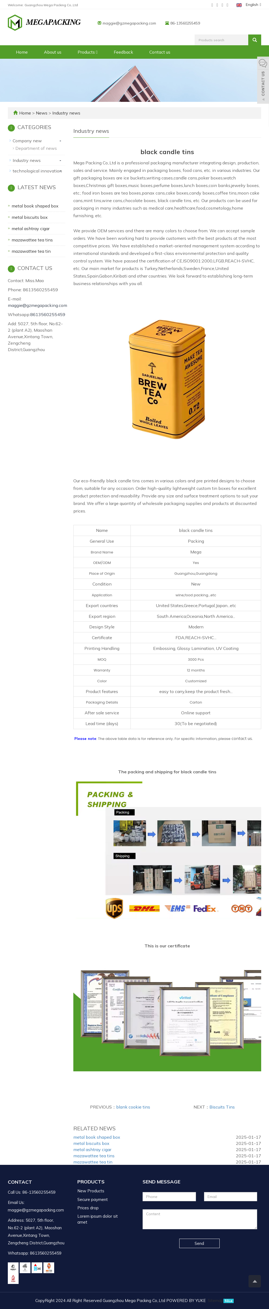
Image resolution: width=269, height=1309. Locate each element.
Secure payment (92, 1199)
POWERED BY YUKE (186, 1300)
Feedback (123, 52)
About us (52, 52)
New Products (90, 1190)
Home (22, 52)
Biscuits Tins (222, 1107)
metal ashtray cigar (92, 1149)
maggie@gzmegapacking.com (129, 23)
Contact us (159, 52)
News (42, 113)
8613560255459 (47, 314)
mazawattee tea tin (92, 1162)
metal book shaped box (96, 1137)
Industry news (65, 113)
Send (199, 1243)
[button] (97, 52)
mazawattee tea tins (94, 1155)
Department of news (36, 148)
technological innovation (37, 171)
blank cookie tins (133, 1107)
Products (88, 52)
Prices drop (88, 1207)
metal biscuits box (91, 1143)
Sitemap (215, 1300)
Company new (27, 140)
